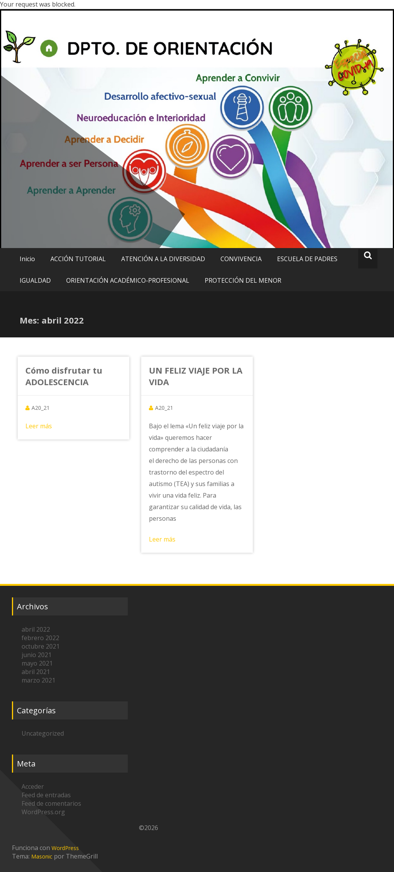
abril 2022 (36, 629)
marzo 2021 (38, 680)
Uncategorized (43, 733)
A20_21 (41, 407)
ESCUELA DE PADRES (307, 259)
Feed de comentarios (51, 803)
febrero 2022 (40, 638)
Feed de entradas (46, 795)
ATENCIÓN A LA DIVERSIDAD (163, 259)
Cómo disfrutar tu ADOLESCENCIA (63, 375)
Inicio (27, 259)
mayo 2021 (37, 663)
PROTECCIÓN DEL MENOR (243, 280)
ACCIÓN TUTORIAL (78, 259)
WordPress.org (43, 812)
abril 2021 (36, 671)
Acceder (33, 786)
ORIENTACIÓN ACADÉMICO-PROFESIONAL (127, 280)
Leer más (38, 426)
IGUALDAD (35, 280)
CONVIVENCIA (241, 259)
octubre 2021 (41, 646)
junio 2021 (37, 655)
